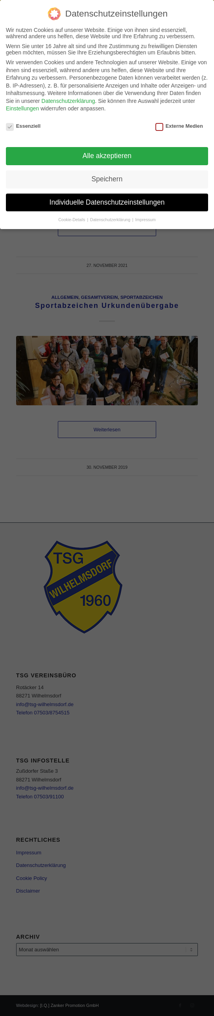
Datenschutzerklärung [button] (110, 219)
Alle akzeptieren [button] (107, 156)
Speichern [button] (107, 179)
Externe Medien (179, 126)
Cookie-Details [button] (72, 219)
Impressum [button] (145, 219)
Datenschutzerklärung (68, 101)
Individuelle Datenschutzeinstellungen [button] (107, 202)
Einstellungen (22, 108)
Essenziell (23, 126)
